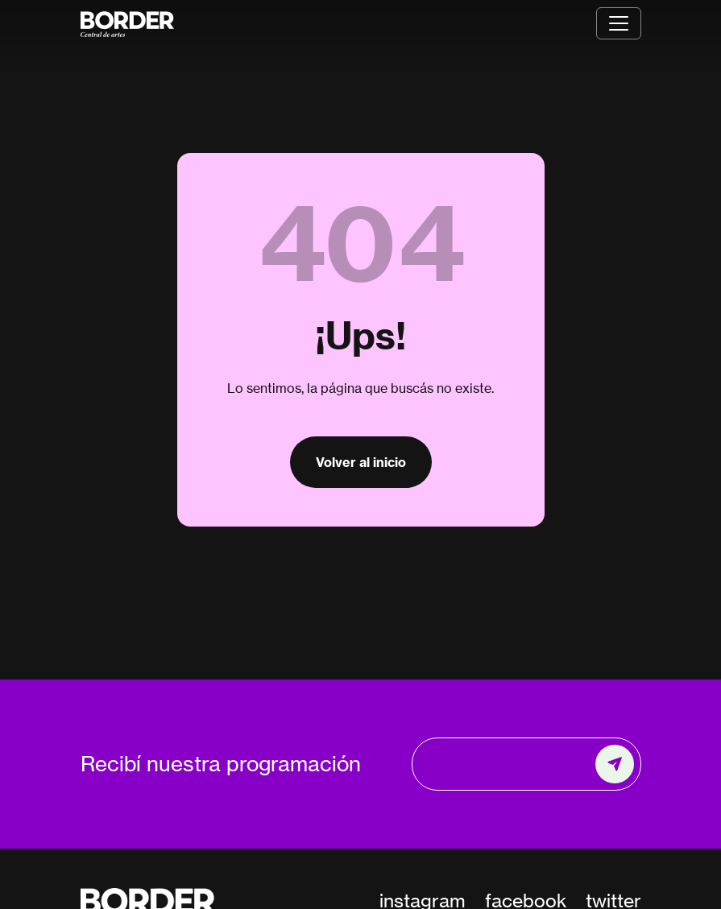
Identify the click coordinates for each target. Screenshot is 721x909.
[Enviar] (614, 764)
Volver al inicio (361, 462)
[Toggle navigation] (618, 23)
